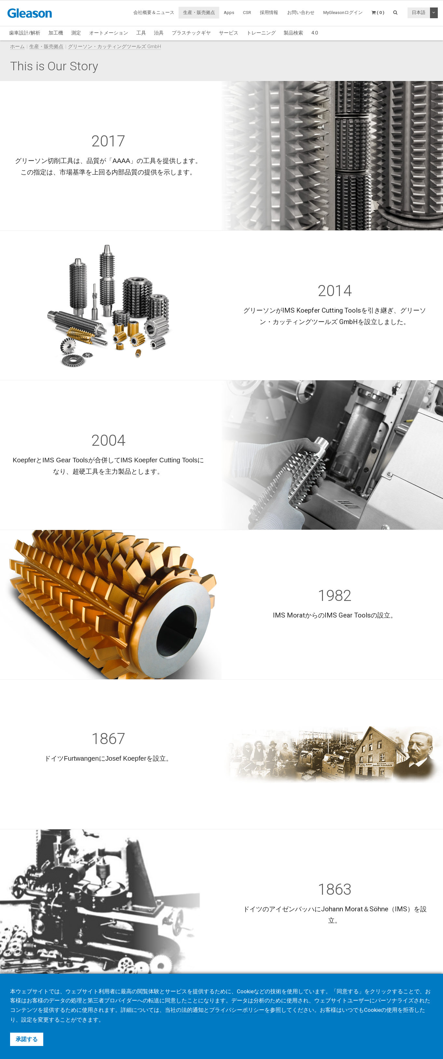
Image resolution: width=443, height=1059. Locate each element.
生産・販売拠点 (199, 12)
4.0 (314, 33)
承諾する (27, 1039)
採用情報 (269, 12)
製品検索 (293, 33)
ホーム (17, 46)
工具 (141, 33)
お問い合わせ (301, 12)
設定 (26, 1019)
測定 (76, 33)
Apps (229, 12)
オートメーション (108, 33)
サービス (228, 33)
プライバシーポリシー (236, 1010)
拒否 (408, 1010)
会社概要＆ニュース (153, 12)
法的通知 (192, 1010)
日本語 (418, 12)
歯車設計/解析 (24, 33)
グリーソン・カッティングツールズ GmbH (114, 46)
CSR (247, 12)
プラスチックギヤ (191, 33)
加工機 (55, 33)
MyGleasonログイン (343, 12)
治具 (159, 33)
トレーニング (261, 33)
